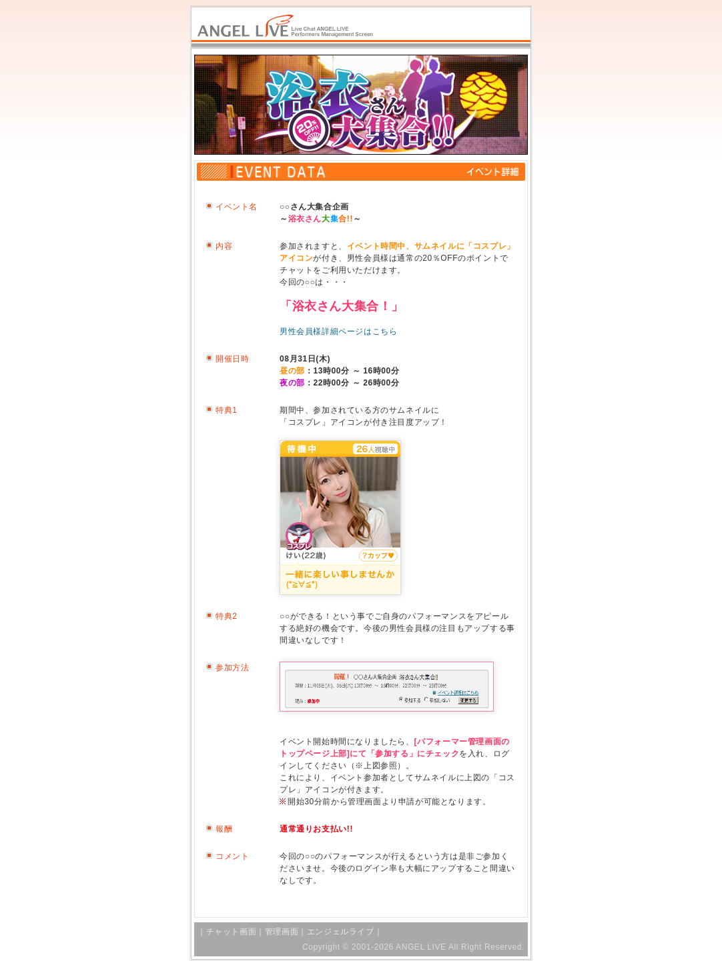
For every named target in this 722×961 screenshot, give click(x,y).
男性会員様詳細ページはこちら (338, 331)
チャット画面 (231, 931)
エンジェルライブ (340, 931)
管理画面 (281, 931)
